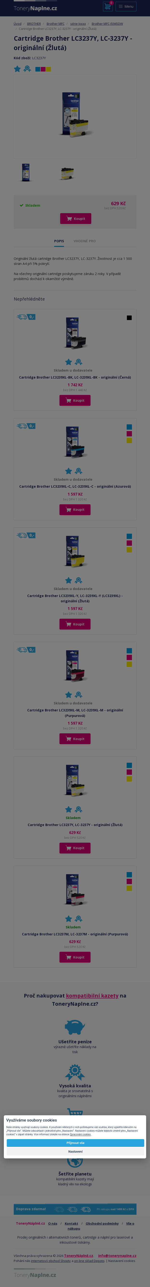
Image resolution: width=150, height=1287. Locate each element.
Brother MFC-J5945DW (107, 23)
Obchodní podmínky (102, 1223)
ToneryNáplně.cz (78, 1255)
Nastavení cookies (121, 1261)
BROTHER (34, 23)
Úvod (17, 23)
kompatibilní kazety (92, 995)
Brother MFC (56, 23)
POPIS (59, 241)
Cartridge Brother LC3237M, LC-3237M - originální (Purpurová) (75, 934)
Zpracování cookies (80, 1134)
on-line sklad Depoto (89, 1261)
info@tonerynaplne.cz (117, 1255)
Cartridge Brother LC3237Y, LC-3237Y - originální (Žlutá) (75, 824)
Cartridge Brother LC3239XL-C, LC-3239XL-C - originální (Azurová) (75, 486)
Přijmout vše (75, 1143)
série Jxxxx (78, 23)
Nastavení (75, 1151)
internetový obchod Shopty (51, 1261)
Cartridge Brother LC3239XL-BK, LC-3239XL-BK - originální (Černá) (75, 377)
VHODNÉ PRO (85, 241)
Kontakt (71, 1223)
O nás (52, 1223)
